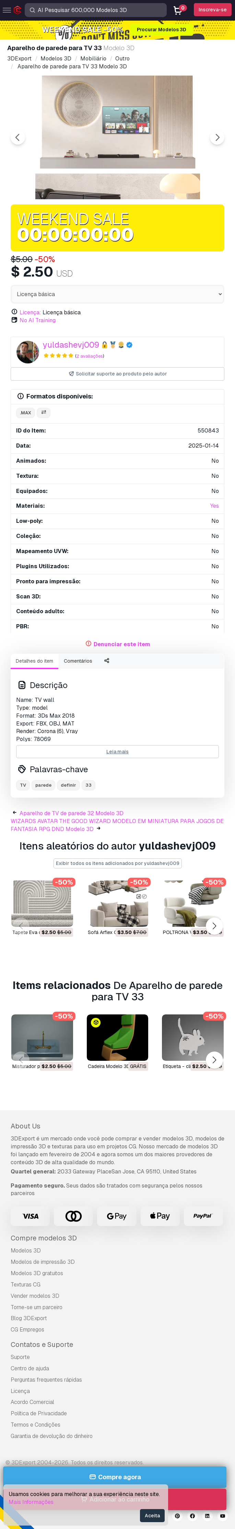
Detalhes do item (34, 661)
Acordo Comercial (32, 1402)
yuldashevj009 (71, 344)
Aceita (152, 1516)
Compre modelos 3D (44, 1238)
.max (25, 413)
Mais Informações (31, 1502)
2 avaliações (90, 356)
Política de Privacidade (39, 1413)
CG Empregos (27, 1329)
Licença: (30, 312)
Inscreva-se (213, 10)
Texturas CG (25, 1284)
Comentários (78, 661)
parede (43, 785)
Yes (214, 505)
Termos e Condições (35, 1424)
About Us (25, 1126)
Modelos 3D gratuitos (37, 1273)
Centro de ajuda (30, 1368)
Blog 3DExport (29, 1318)
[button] (214, 926)
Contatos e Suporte (42, 1344)
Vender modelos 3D (35, 1296)
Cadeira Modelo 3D (109, 1066)
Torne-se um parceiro (36, 1307)
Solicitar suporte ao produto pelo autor (117, 374)
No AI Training (38, 320)
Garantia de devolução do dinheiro (52, 1436)
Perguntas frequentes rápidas (46, 1379)
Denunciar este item (122, 644)
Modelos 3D (26, 1250)
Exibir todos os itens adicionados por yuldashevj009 (117, 863)
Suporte (20, 1357)
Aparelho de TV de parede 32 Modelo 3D (72, 813)
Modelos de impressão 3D (43, 1262)
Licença (20, 1391)
